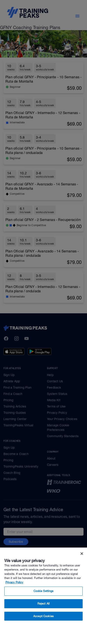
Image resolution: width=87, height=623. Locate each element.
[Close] (82, 559)
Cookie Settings (43, 597)
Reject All (43, 609)
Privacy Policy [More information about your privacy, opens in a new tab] (14, 588)
